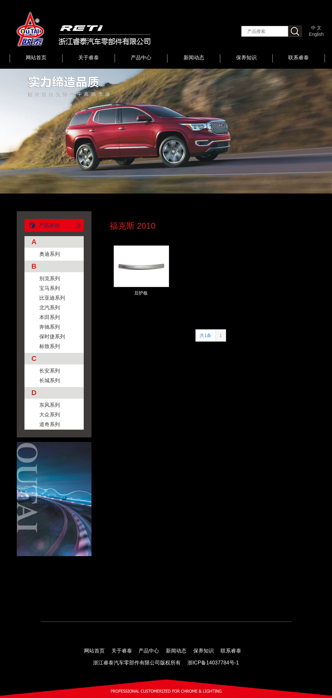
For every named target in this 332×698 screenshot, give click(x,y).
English (316, 34)
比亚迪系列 (52, 298)
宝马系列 (49, 288)
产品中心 (141, 57)
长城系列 (49, 380)
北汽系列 (49, 307)
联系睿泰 (298, 57)
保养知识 (246, 57)
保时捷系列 (52, 336)
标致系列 (49, 346)
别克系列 (49, 278)
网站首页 (36, 57)
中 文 (316, 27)
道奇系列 (49, 424)
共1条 (205, 335)
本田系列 (49, 317)
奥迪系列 (49, 254)
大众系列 (49, 414)
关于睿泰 (88, 57)
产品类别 (42, 225)
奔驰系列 (49, 327)
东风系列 (49, 405)
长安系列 (49, 371)
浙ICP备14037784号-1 (213, 662)
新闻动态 (194, 57)
